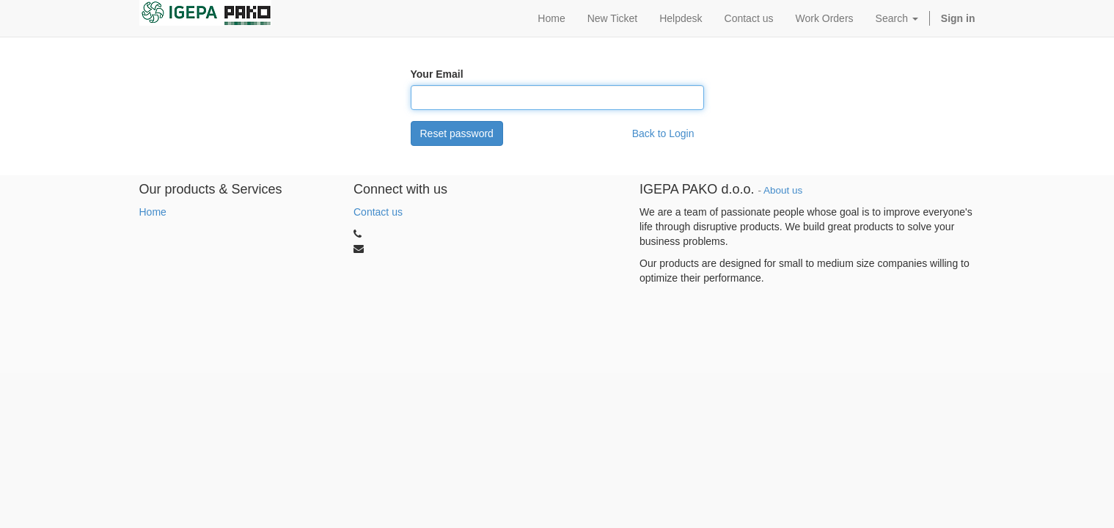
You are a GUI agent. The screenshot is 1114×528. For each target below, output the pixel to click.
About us (782, 190)
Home (152, 212)
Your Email (437, 74)
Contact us (378, 212)
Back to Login (663, 133)
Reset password (457, 133)
